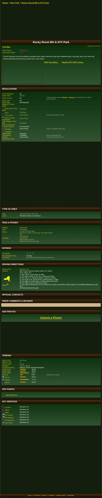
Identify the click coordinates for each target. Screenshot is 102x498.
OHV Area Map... (51, 62)
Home (5, 3)
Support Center (60, 495)
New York (14, 3)
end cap (71, 97)
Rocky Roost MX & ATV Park (35, 3)
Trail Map (6, 47)
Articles (44, 495)
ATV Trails (37, 495)
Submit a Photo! (51, 317)
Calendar (51, 495)
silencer (64, 97)
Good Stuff (71, 495)
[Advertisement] (51, 174)
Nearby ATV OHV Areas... (73, 62)
